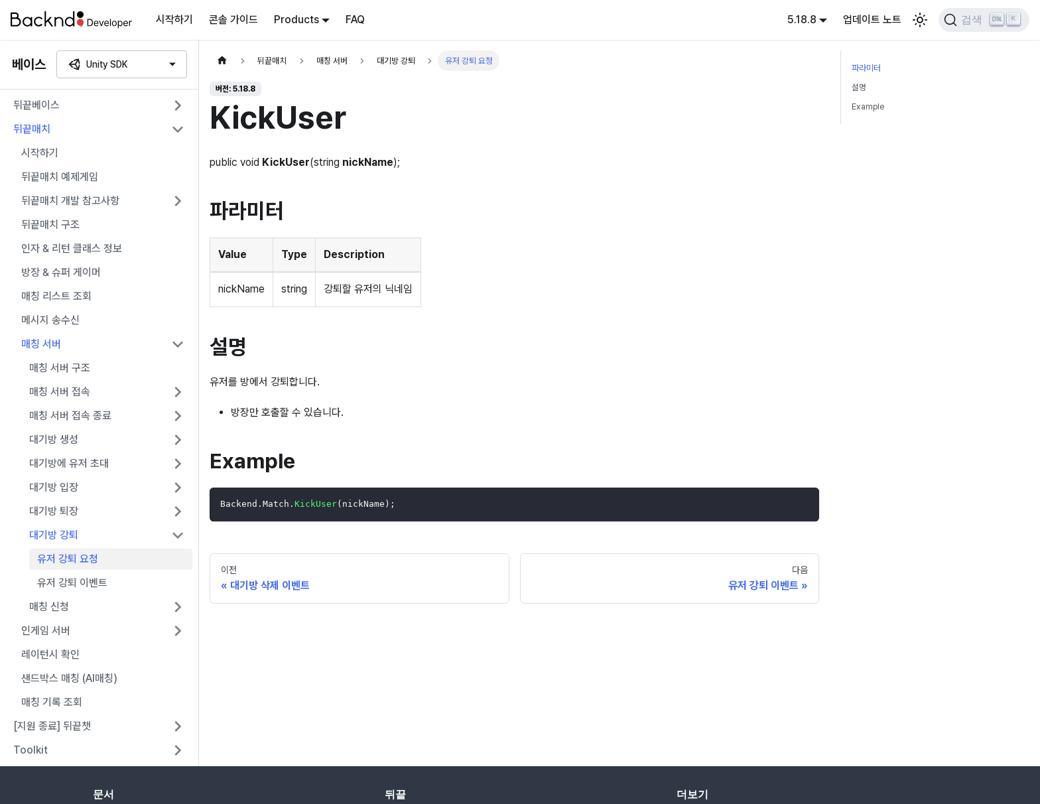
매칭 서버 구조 (59, 368)
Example (868, 106)
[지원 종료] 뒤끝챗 (52, 726)
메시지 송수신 (50, 320)
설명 (859, 87)
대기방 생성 (53, 439)
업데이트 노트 (872, 19)
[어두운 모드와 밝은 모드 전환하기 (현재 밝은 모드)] (920, 20)
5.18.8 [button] (801, 19)
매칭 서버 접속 (59, 391)
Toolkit (30, 750)
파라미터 (866, 68)
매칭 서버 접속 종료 (70, 415)
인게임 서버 (45, 630)
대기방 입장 (53, 487)
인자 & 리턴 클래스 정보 (71, 248)
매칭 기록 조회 (51, 702)
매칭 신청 (49, 606)
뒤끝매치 (31, 129)
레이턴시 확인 (50, 654)
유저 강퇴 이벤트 (72, 582)
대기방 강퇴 (53, 535)
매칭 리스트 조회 (56, 296)
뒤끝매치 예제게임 (59, 176)
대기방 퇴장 (53, 511)
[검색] (984, 20)
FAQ (355, 19)
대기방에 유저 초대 (69, 463)
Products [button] (296, 19)
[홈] (222, 60)
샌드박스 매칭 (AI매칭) (69, 678)
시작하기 (174, 19)
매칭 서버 (41, 344)
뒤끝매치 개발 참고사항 (70, 200)
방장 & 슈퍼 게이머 (61, 272)
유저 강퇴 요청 (67, 559)
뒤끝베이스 (36, 105)
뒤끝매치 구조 (50, 224)
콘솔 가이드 (233, 19)
